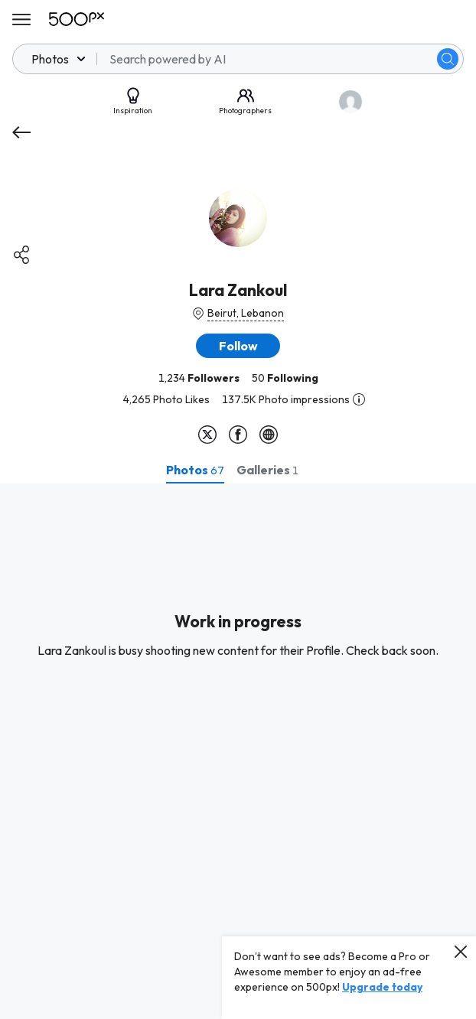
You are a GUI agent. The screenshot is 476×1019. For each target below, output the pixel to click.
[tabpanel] (238, 751)
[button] (238, 346)
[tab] (195, 469)
